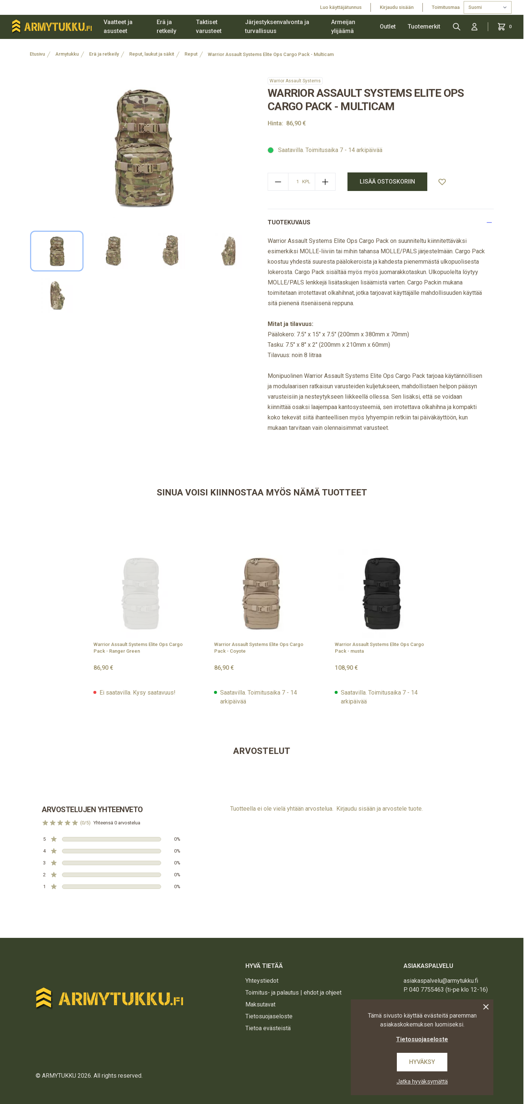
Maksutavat (260, 1004)
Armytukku (67, 54)
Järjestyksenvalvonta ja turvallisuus (277, 26)
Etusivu (37, 54)
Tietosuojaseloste (269, 1016)
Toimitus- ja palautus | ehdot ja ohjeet (293, 992)
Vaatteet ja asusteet (118, 26)
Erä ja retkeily (166, 26)
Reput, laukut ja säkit (151, 54)
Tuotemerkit (424, 26)
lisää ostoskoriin (387, 181)
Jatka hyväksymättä (422, 1081)
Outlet (388, 26)
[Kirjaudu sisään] (474, 26)
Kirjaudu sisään (397, 7)
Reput (191, 54)
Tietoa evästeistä (268, 1028)
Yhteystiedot (261, 980)
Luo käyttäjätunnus (341, 7)
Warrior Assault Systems (295, 80)
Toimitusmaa (446, 7)
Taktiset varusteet (209, 26)
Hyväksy (422, 1061)
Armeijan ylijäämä (343, 26)
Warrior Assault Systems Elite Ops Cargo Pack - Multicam (271, 54)
